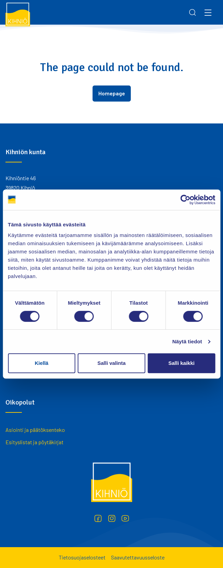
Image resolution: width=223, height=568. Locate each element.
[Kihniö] (17, 14)
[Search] (192, 12)
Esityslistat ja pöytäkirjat (34, 442)
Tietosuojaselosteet (82, 557)
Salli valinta (111, 363)
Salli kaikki (181, 363)
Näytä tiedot (187, 341)
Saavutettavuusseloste (138, 557)
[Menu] (208, 12)
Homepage (111, 93)
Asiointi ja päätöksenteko (35, 429)
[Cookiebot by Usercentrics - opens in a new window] (185, 200)
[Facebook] (98, 518)
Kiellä (41, 363)
